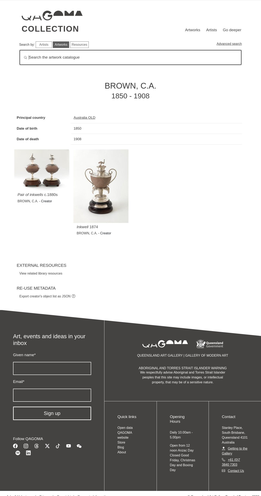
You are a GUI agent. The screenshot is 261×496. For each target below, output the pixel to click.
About (121, 452)
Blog (120, 447)
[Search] (130, 57)
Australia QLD (84, 118)
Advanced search (229, 44)
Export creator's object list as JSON (45, 296)
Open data (125, 427)
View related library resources (40, 273)
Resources (79, 44)
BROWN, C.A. (28, 201)
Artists (211, 30)
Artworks (192, 30)
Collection (50, 28)
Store (121, 442)
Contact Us (236, 471)
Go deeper (232, 30)
